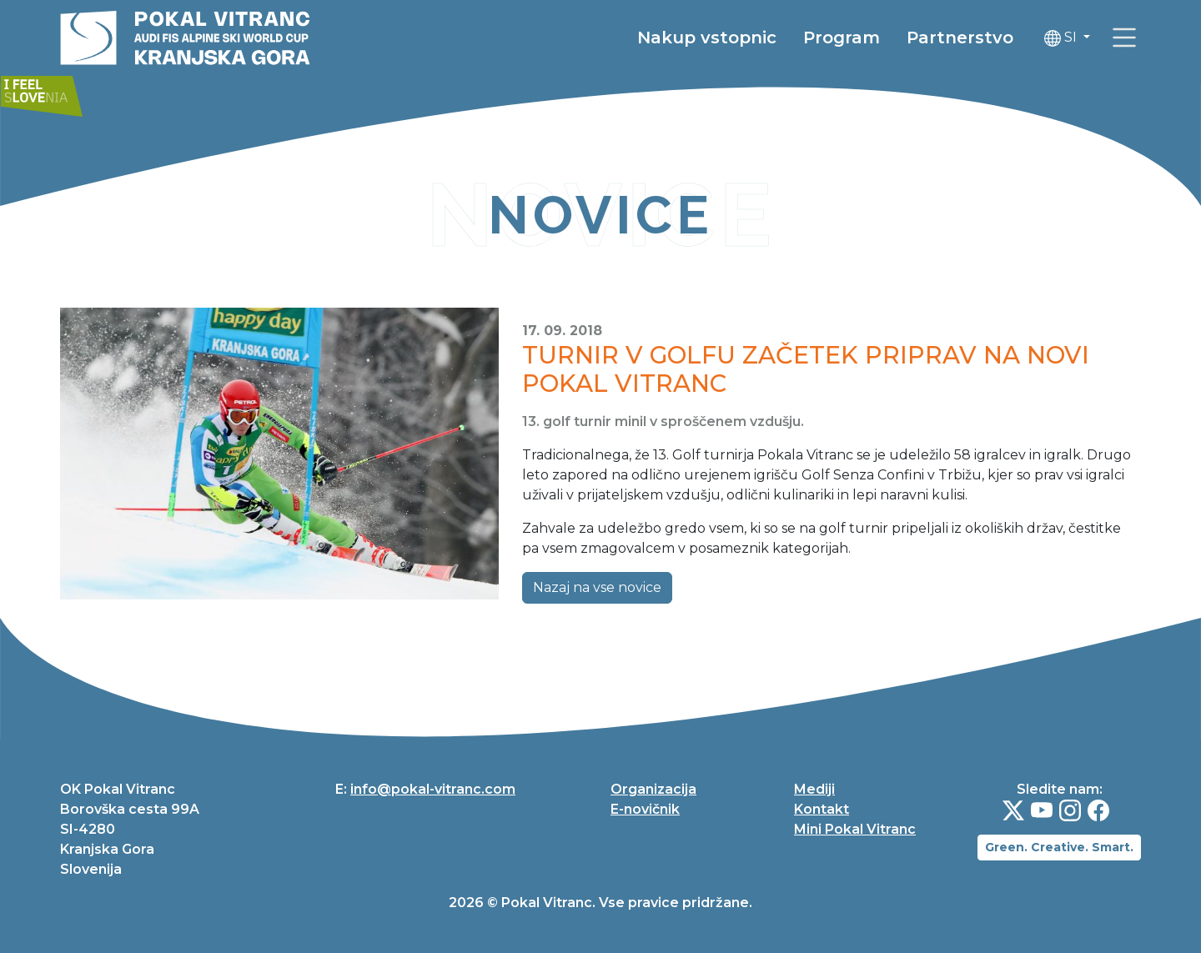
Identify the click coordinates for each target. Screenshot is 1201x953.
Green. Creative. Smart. (1059, 847)
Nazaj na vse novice (597, 587)
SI (1062, 38)
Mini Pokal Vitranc (855, 829)
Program (841, 38)
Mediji (814, 789)
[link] (1124, 37)
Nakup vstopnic (706, 38)
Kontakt (821, 809)
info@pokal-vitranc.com (432, 789)
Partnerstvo (960, 38)
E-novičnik (645, 809)
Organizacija (653, 789)
